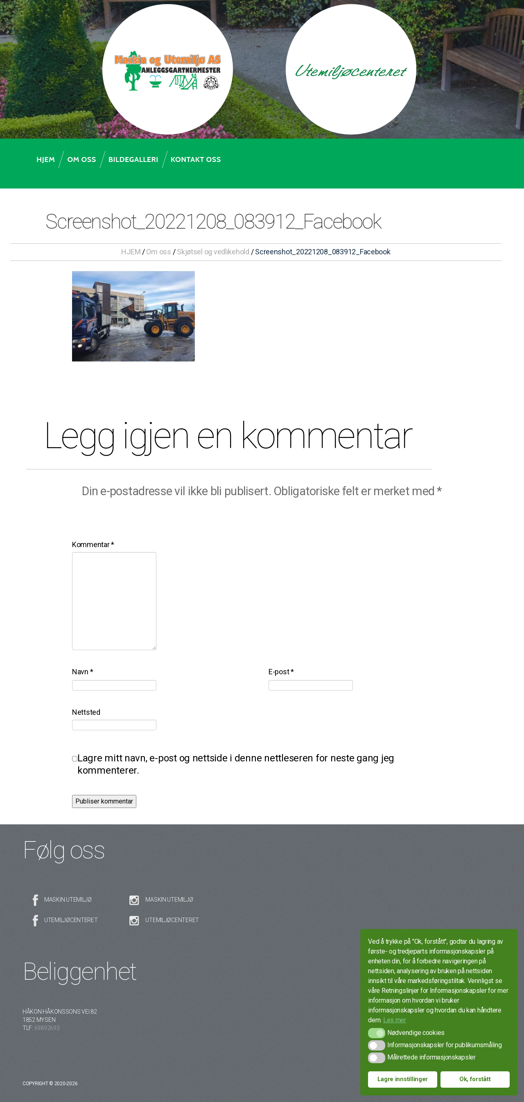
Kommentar (93, 544)
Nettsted (86, 712)
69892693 (47, 1028)
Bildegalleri (133, 159)
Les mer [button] (394, 1020)
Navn (82, 671)
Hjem (45, 159)
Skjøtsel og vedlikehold (213, 251)
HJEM (130, 251)
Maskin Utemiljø (68, 899)
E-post (281, 671)
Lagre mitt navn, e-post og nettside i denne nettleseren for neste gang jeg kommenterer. (235, 764)
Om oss (81, 159)
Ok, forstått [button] (475, 1079)
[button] (376, 1033)
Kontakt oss (196, 159)
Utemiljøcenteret (71, 920)
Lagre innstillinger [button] (402, 1079)
